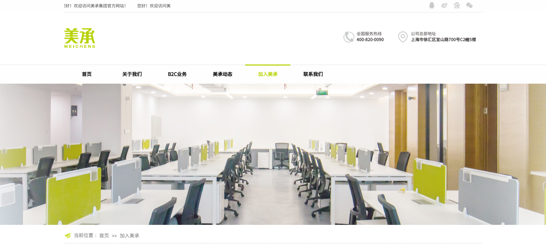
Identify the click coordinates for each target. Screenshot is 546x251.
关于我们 (132, 73)
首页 (87, 73)
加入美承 (268, 73)
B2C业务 (177, 73)
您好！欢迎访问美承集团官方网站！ (95, 5)
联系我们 (313, 73)
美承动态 (222, 73)
